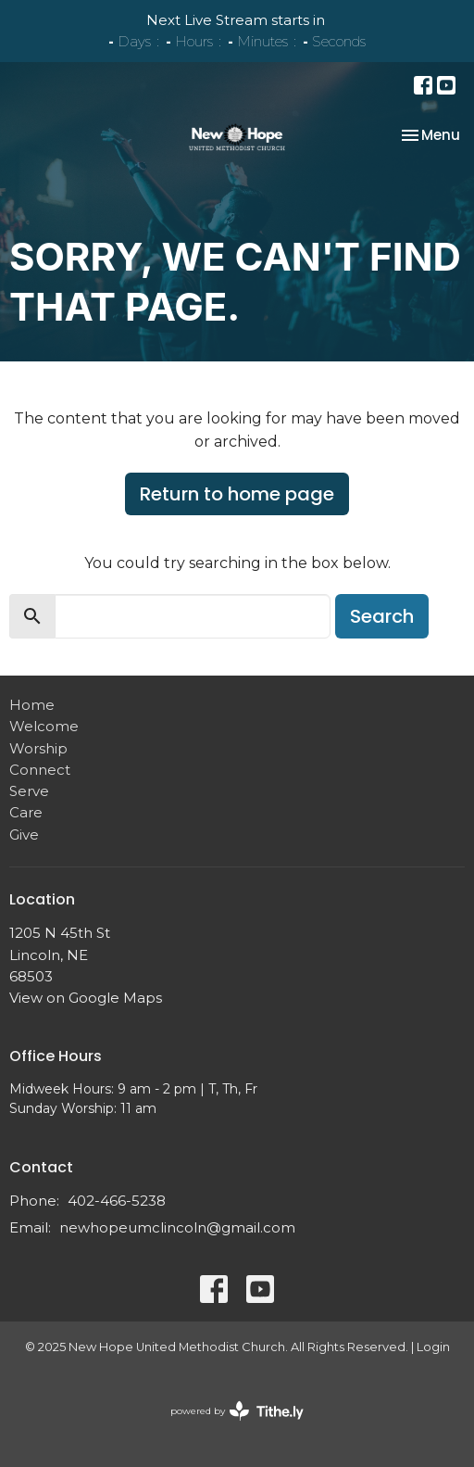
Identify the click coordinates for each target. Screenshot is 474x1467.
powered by (237, 1410)
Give (24, 834)
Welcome (44, 726)
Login (433, 1347)
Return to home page (237, 494)
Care (26, 812)
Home (32, 705)
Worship (38, 748)
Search (382, 616)
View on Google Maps (85, 997)
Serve (29, 791)
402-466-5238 (117, 1200)
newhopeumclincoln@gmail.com (177, 1227)
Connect (39, 769)
